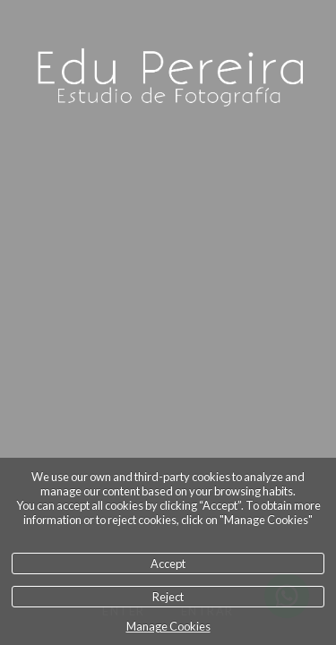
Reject (168, 596)
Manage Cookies (168, 626)
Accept (168, 563)
